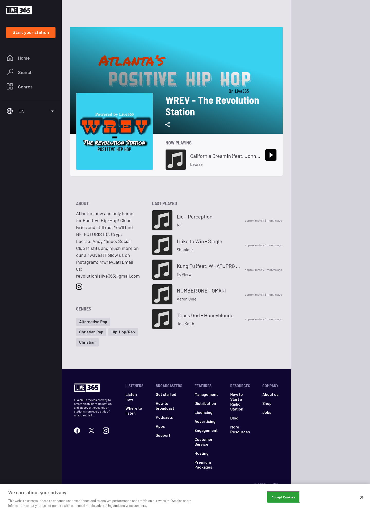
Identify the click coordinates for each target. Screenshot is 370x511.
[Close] (361, 498)
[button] (93, 322)
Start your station (31, 32)
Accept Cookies (283, 498)
